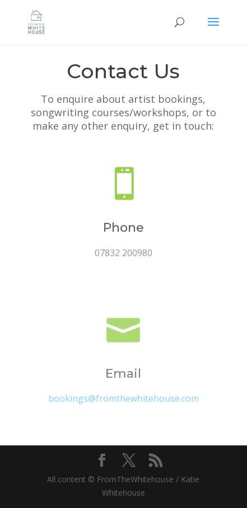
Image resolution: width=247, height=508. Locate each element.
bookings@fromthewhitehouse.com (123, 399)
